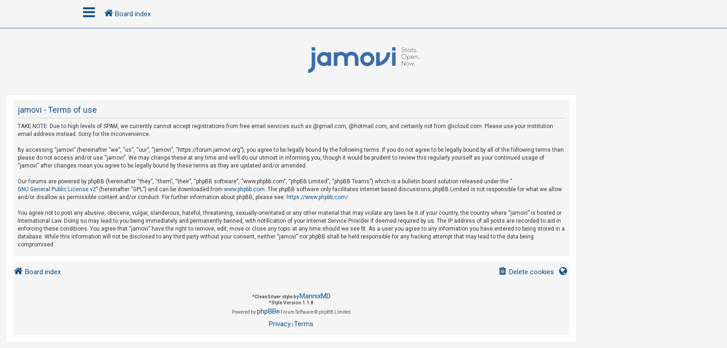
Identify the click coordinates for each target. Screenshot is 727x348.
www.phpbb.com (244, 189)
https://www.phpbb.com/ (317, 197)
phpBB (266, 311)
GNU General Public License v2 (57, 189)
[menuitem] (526, 272)
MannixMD (315, 296)
